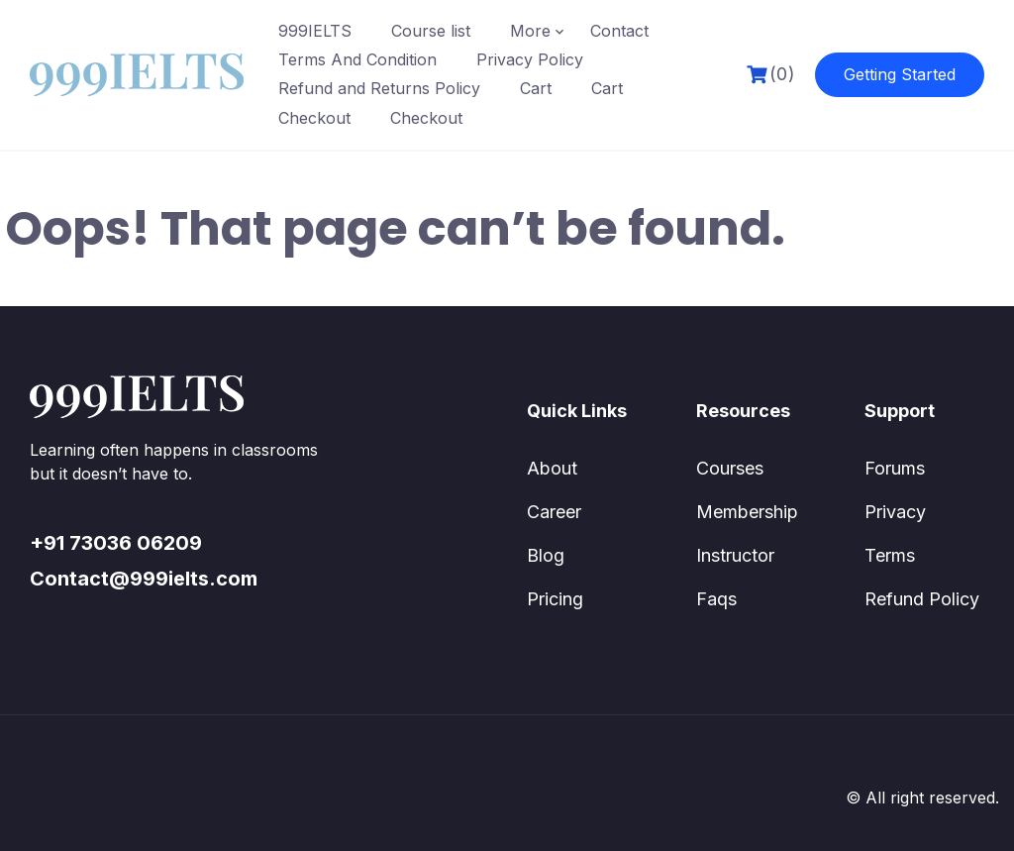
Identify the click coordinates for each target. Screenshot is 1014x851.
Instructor (735, 555)
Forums (894, 468)
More (530, 31)
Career (554, 511)
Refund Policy (921, 598)
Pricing (555, 598)
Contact (619, 31)
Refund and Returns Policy (379, 88)
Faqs (716, 598)
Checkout (314, 118)
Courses (729, 468)
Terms (889, 555)
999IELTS (315, 31)
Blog (545, 555)
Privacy (895, 511)
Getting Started (900, 74)
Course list (430, 31)
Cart (536, 88)
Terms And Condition (357, 59)
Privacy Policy (529, 59)
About (552, 468)
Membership (747, 511)
